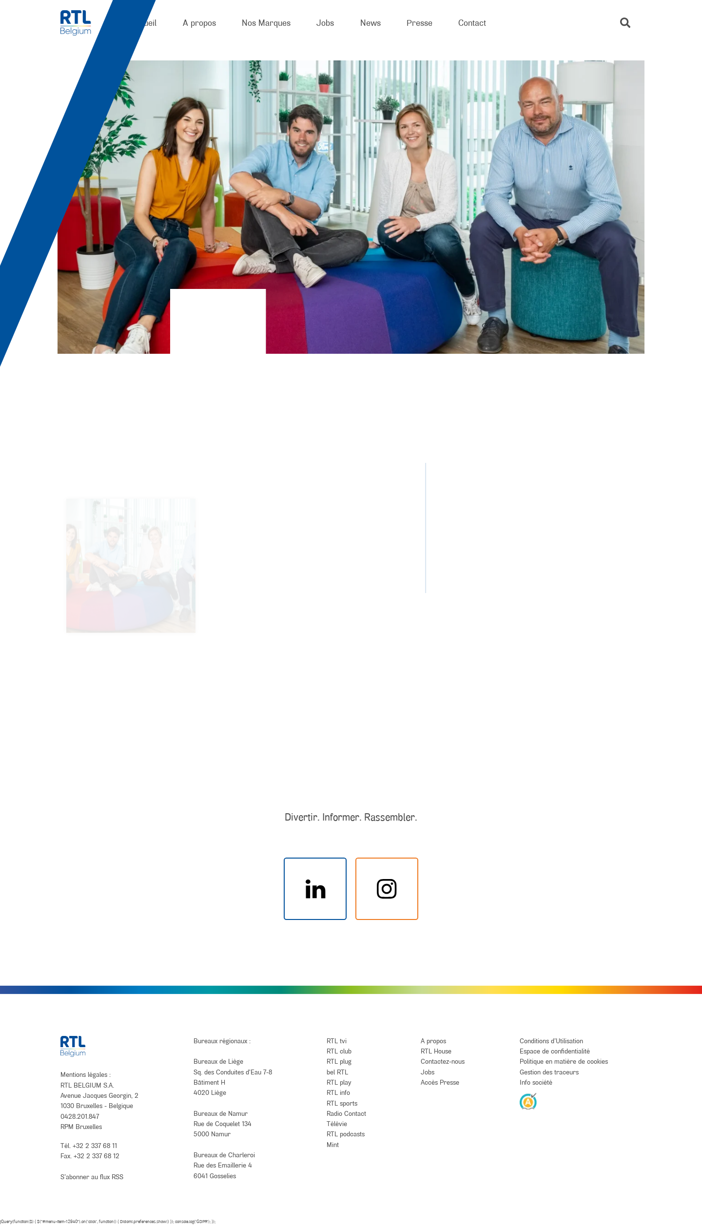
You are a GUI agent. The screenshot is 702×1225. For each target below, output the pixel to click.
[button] (625, 23)
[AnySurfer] (528, 1101)
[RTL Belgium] (82, 23)
